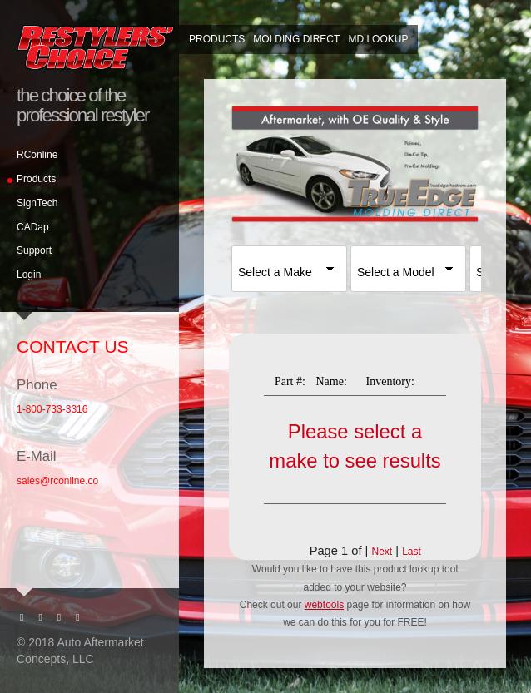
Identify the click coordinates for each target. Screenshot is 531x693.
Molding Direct (296, 39)
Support (34, 250)
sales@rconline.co (57, 481)
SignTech (37, 203)
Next (381, 551)
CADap (33, 227)
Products (36, 179)
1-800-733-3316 (52, 409)
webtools (324, 605)
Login (29, 274)
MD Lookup (378, 39)
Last (411, 551)
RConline (37, 155)
